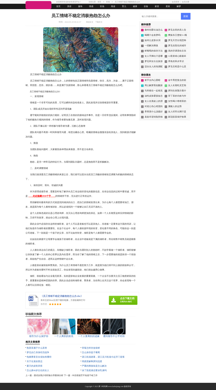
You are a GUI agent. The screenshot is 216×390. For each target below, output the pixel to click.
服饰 (80, 6)
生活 (31, 12)
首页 (58, 6)
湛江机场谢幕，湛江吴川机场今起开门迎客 (103, 357)
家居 (157, 6)
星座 (168, 6)
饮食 (146, 6)
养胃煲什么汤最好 (154, 111)
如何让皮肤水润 (152, 40)
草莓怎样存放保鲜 (91, 348)
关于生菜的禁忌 (34, 361)
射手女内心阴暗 (152, 80)
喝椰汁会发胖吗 (152, 35)
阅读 (113, 6)
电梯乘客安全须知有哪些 (39, 357)
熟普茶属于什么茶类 (37, 348)
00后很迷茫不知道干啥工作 (85, 375)
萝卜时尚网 (103, 386)
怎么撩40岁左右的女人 (38, 370)
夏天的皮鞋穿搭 (34, 366)
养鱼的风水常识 (176, 61)
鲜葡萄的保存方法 (154, 51)
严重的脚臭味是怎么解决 (94, 366)
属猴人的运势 (175, 106)
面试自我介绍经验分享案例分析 (48, 375)
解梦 (179, 6)
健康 (135, 6)
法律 (53, 12)
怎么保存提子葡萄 (91, 352)
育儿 (124, 6)
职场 (102, 6)
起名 (64, 12)
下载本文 (98, 22)
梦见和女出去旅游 (154, 61)
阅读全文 (89, 22)
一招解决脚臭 (151, 45)
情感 (91, 6)
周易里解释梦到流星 (92, 361)
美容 (69, 6)
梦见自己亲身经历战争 (38, 352)
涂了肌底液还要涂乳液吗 (94, 370)
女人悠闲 (42, 12)
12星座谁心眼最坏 (177, 56)
